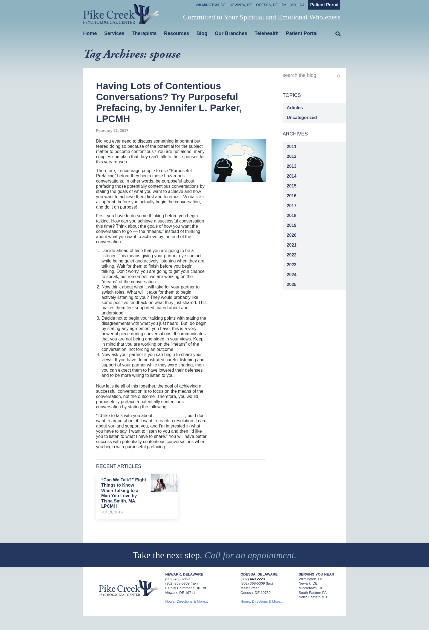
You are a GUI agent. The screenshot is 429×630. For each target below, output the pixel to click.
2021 (292, 245)
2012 (292, 156)
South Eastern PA (312, 593)
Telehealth (267, 33)
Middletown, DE (310, 588)
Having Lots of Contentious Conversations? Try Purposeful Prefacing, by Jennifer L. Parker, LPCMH (169, 102)
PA (284, 5)
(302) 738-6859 (177, 579)
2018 (292, 215)
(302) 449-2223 (252, 579)
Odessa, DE (267, 5)
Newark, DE (241, 5)
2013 (292, 166)
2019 (292, 225)
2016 (292, 195)
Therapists (144, 33)
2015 (292, 186)
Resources (176, 33)
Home (90, 33)
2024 (292, 274)
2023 (292, 264)
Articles (295, 107)
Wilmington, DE (211, 5)
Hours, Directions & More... (186, 601)
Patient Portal (324, 4)
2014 (292, 176)
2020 (292, 235)
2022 (292, 255)
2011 (292, 146)
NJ (302, 5)
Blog (201, 33)
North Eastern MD (312, 597)
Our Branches (231, 33)
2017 (292, 205)
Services (114, 33)
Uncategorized (302, 117)
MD (293, 5)
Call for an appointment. (250, 555)
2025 (292, 284)
